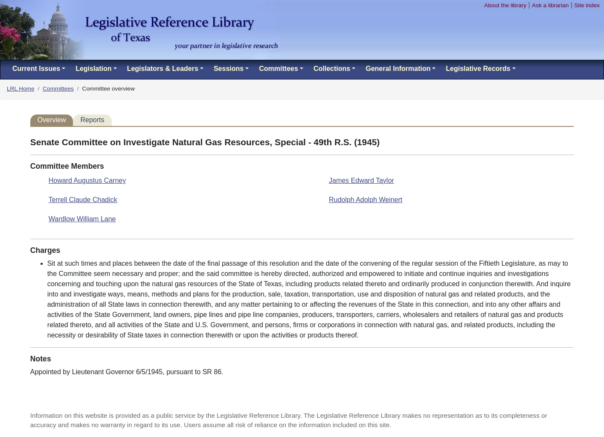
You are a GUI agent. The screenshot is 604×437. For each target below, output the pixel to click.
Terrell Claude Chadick (83, 199)
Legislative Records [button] (478, 68)
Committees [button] (278, 68)
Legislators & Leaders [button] (162, 68)
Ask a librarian (550, 5)
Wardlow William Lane (82, 219)
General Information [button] (398, 68)
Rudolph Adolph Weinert (365, 199)
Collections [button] (332, 68)
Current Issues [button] (36, 68)
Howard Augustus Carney (87, 180)
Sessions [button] (229, 68)
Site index (587, 5)
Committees (58, 88)
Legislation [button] (93, 68)
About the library (505, 5)
